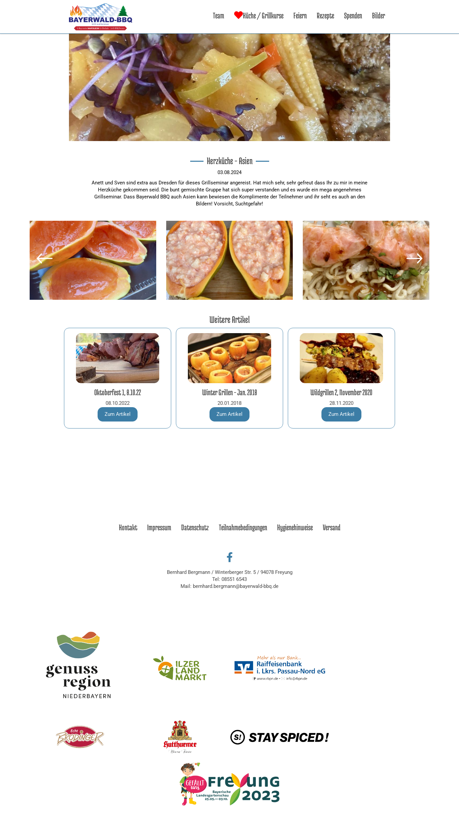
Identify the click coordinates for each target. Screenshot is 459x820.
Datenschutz (195, 527)
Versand (331, 527)
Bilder (378, 15)
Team (218, 15)
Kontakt (128, 527)
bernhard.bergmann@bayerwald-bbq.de (235, 586)
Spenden (353, 15)
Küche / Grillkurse (258, 15)
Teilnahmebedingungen (243, 527)
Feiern (300, 15)
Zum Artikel (118, 414)
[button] (44, 258)
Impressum (159, 527)
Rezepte (325, 15)
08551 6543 (234, 579)
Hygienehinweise (295, 527)
